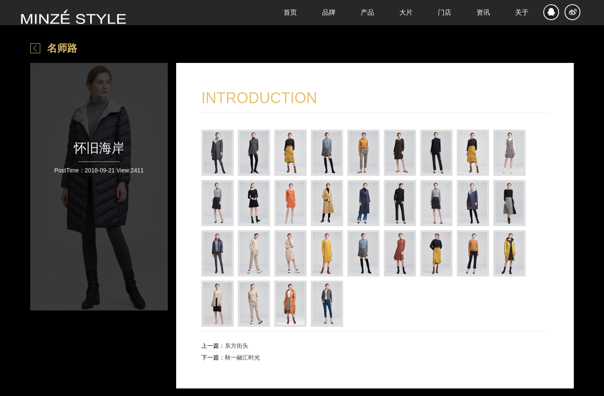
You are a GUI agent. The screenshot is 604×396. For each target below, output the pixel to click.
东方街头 (236, 345)
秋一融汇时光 (242, 357)
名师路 (62, 48)
